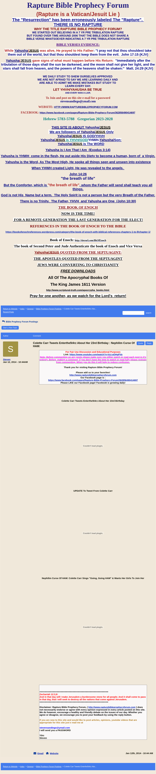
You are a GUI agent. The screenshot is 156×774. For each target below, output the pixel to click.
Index (22, 309)
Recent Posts (8, 312)
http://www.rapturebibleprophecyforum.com (93, 375)
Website (54, 753)
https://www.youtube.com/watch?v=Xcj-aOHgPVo (96, 354)
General (30, 309)
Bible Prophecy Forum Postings (48, 309)
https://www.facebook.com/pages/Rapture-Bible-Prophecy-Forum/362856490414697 (93, 380)
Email (40, 753)
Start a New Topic (10, 328)
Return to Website (10, 309)
